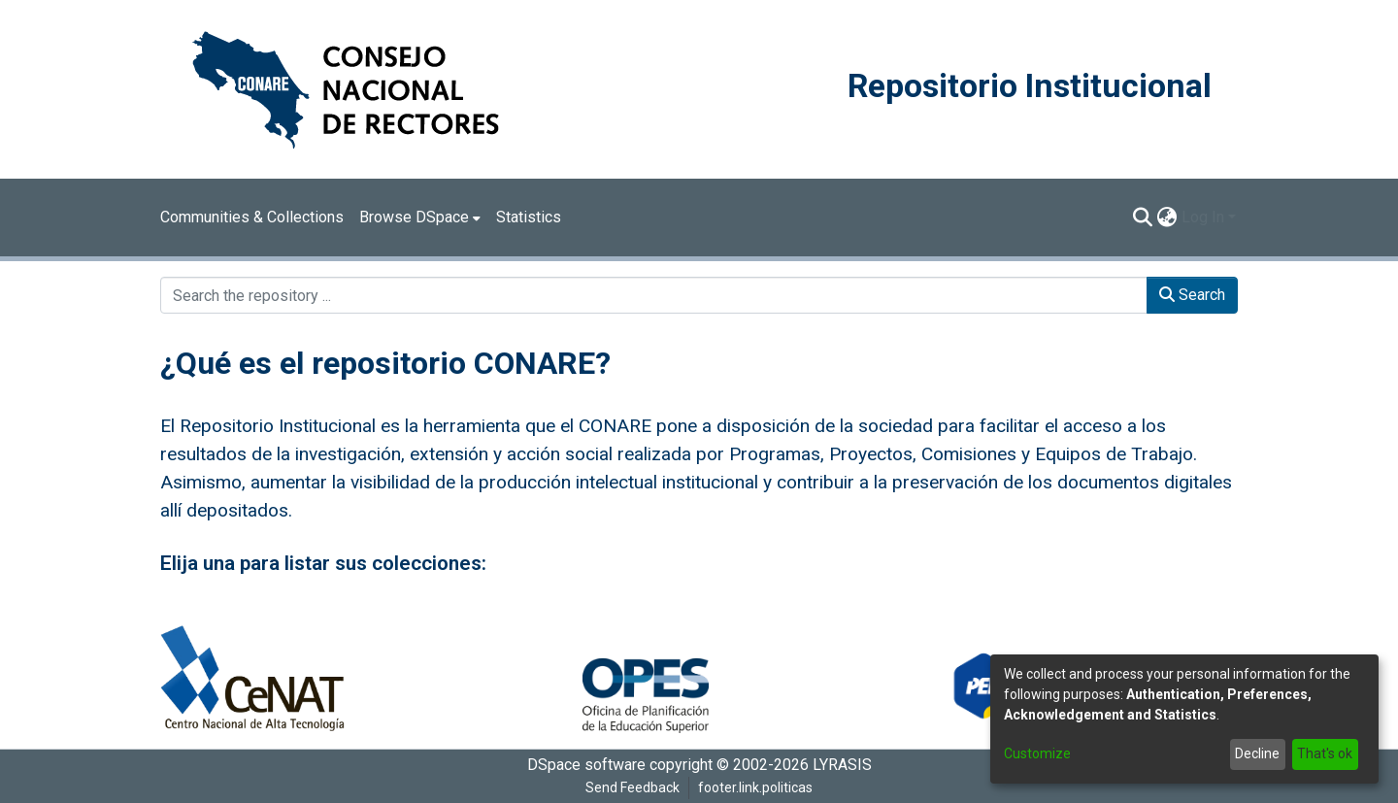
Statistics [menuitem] (528, 217)
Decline (1257, 753)
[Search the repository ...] (654, 295)
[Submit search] (1143, 217)
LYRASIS (842, 764)
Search (1192, 294)
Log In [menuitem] (1203, 217)
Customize (1037, 753)
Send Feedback (632, 787)
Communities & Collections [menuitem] (252, 217)
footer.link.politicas (755, 787)
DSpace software (586, 764)
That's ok (1324, 753)
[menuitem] (420, 217)
